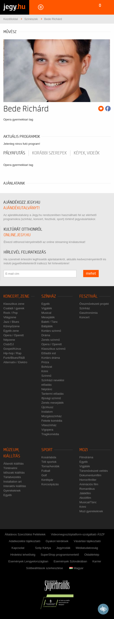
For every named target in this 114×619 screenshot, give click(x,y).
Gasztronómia (88, 312)
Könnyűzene (11, 326)
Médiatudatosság (87, 548)
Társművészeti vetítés (93, 470)
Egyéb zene (11, 330)
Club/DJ (8, 344)
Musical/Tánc (88, 502)
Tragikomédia (50, 434)
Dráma (45, 335)
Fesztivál (88, 296)
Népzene (9, 339)
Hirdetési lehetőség (22, 554)
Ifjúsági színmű (51, 398)
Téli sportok (48, 461)
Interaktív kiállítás (14, 486)
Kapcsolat (17, 548)
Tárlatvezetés (12, 477)
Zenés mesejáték (52, 402)
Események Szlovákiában (70, 561)
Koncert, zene (16, 296)
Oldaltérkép (91, 554)
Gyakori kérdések (57, 541)
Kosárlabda (48, 457)
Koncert (84, 317)
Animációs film (88, 484)
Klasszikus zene (13, 303)
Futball (45, 470)
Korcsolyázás (50, 484)
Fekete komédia (51, 420)
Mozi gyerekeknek (91, 511)
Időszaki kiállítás (14, 472)
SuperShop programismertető (60, 554)
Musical (46, 312)
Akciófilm (85, 497)
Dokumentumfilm (90, 475)
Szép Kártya (43, 548)
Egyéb (45, 303)
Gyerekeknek (12, 490)
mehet (91, 274)
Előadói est (48, 353)
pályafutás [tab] (14, 153)
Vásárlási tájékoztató (87, 541)
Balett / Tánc (49, 321)
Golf (44, 475)
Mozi (83, 450)
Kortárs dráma (50, 357)
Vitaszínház (48, 425)
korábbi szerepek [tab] (49, 153)
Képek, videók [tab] (87, 153)
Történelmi (10, 468)
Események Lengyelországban (28, 561)
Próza (45, 362)
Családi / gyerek (13, 308)
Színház (48, 296)
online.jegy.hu (17, 235)
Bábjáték (47, 326)
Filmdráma (86, 457)
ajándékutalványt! (21, 208)
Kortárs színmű (51, 330)
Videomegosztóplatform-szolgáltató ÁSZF (78, 534)
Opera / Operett (13, 335)
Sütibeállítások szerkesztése (44, 568)
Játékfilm (85, 493)
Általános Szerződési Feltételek (25, 534)
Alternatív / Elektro (15, 362)
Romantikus (87, 488)
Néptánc (46, 389)
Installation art (12, 481)
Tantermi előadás (52, 393)
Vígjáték (46, 308)
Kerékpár (47, 479)
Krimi (44, 371)
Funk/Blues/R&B (14, 357)
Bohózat (46, 366)
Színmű (46, 375)
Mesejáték (48, 317)
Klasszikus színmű (53, 348)
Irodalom (47, 411)
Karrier (96, 561)
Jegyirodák (63, 548)
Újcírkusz (47, 407)
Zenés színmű (50, 339)
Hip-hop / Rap (12, 353)
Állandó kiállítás (13, 463)
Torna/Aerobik (50, 466)
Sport (47, 450)
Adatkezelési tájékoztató (24, 541)
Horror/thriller (87, 479)
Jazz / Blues (11, 321)
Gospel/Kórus (12, 348)
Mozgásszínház (51, 416)
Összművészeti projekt (94, 303)
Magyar (76, 568)
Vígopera (47, 429)
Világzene (9, 317)
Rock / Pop (10, 312)
